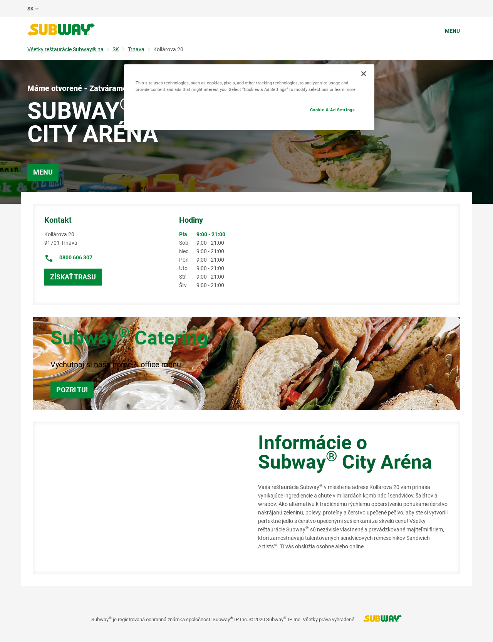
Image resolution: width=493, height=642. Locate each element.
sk (30, 8)
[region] (249, 97)
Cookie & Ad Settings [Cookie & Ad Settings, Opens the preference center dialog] (332, 110)
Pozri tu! (72, 390)
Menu (452, 31)
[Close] (363, 73)
